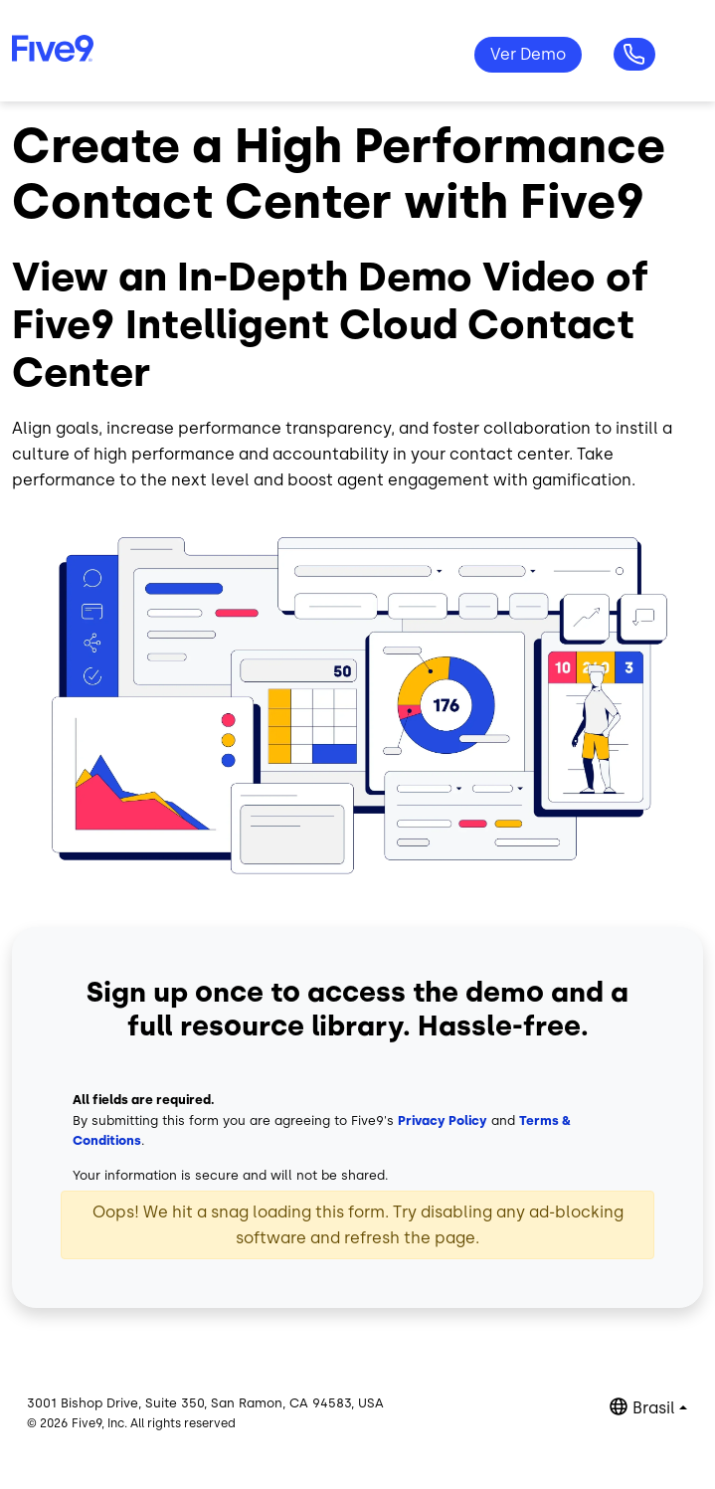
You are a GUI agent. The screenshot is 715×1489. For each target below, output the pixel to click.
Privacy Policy (442, 1120)
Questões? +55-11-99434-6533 (634, 55)
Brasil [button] (653, 1407)
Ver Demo (528, 54)
